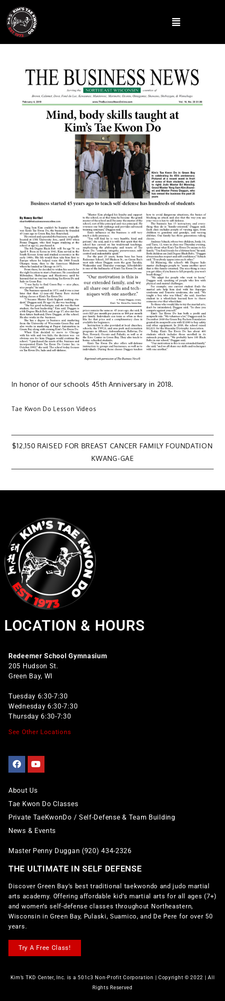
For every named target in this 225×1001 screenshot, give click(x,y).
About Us (23, 790)
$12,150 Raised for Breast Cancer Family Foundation (112, 446)
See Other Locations (39, 732)
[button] (176, 22)
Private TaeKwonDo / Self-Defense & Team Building (91, 817)
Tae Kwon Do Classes (43, 804)
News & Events (32, 831)
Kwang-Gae (112, 458)
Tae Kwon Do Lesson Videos (54, 408)
